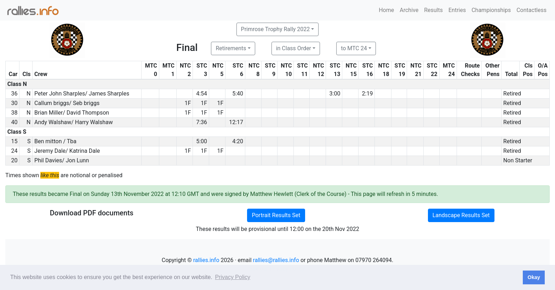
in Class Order (293, 48)
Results (433, 10)
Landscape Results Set (461, 215)
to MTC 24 (354, 48)
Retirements (231, 48)
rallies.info (206, 260)
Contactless (531, 10)
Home (386, 10)
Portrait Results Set (276, 215)
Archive (409, 10)
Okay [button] (533, 277)
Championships (491, 10)
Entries (457, 10)
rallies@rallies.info (276, 260)
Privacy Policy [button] (232, 277)
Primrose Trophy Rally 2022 (275, 29)
